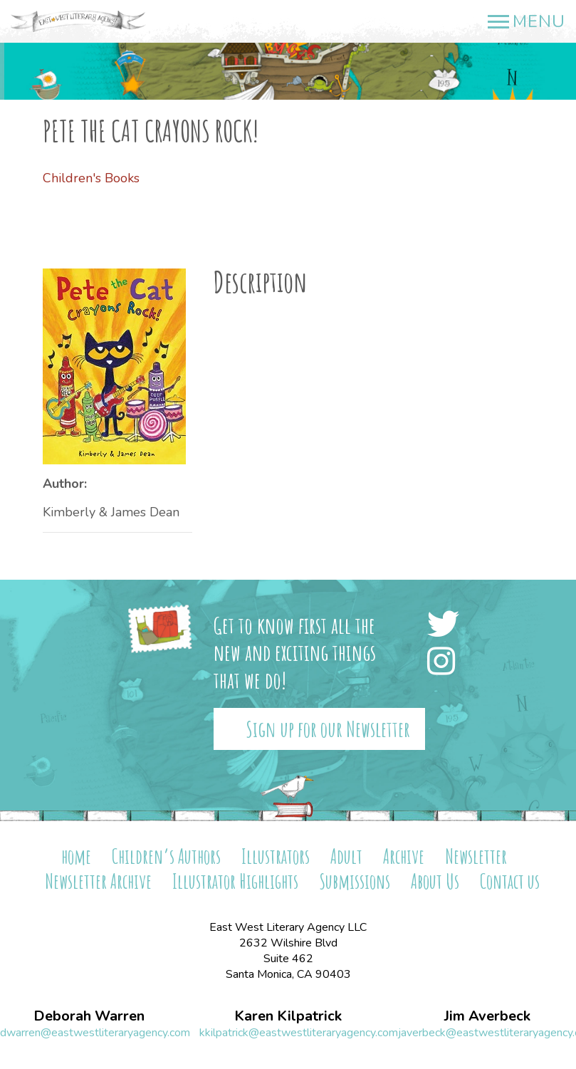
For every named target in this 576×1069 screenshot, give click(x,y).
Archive (403, 856)
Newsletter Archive (98, 881)
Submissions (354, 881)
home (76, 856)
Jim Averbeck (487, 1016)
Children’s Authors (166, 856)
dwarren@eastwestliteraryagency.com (95, 1033)
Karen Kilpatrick (288, 1016)
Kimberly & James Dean (111, 512)
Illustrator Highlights (235, 881)
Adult (346, 856)
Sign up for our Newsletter (328, 729)
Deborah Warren (89, 1016)
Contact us (510, 881)
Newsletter (476, 856)
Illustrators (275, 856)
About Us (435, 881)
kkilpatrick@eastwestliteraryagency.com (298, 1033)
